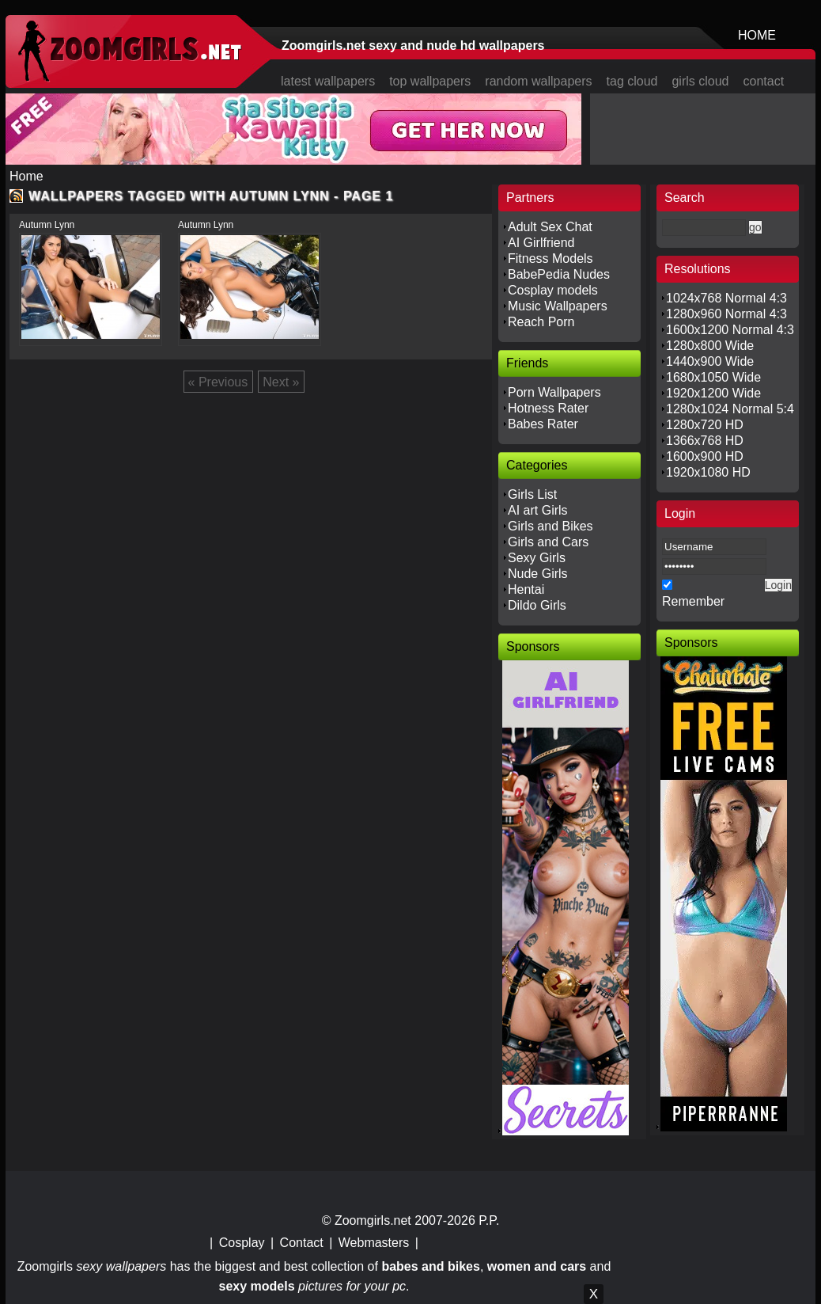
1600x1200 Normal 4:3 (730, 329)
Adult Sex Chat (550, 227)
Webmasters (374, 1242)
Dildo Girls (537, 605)
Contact (301, 1242)
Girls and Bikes (550, 526)
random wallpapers (538, 81)
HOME (757, 35)
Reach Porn (541, 322)
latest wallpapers (328, 81)
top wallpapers (430, 81)
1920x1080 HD (708, 472)
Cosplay (242, 1242)
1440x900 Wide (710, 361)
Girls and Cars (548, 542)
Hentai (526, 589)
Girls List (532, 494)
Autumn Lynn (46, 224)
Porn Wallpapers (554, 392)
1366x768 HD (704, 440)
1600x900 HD (704, 456)
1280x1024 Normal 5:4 (730, 409)
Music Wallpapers (557, 306)
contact (764, 81)
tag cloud (632, 81)
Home (26, 176)
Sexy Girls (537, 558)
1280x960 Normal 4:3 (726, 314)
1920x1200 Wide (713, 393)
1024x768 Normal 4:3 (726, 298)
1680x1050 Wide (713, 377)
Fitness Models (550, 258)
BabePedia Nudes (559, 274)
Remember (693, 601)
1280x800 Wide (710, 345)
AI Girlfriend (541, 242)
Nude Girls (538, 573)
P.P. (489, 1220)
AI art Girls (538, 510)
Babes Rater (543, 424)
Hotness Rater (548, 408)
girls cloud (700, 81)
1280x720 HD (704, 424)
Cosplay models (553, 290)
